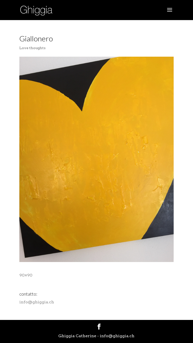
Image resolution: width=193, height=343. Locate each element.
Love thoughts (32, 48)
